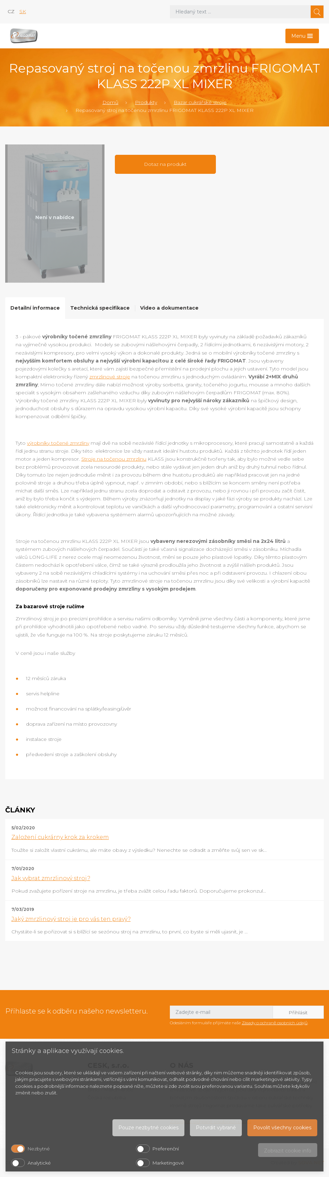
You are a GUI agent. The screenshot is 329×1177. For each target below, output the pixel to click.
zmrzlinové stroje (109, 377)
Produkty (146, 102)
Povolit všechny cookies (282, 1127)
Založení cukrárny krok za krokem (60, 837)
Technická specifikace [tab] (100, 308)
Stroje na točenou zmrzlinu (113, 459)
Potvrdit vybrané (216, 1127)
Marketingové (168, 1163)
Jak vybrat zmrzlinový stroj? (50, 878)
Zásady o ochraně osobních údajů (275, 1022)
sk (22, 11)
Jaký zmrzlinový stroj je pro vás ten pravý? (71, 919)
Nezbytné (39, 1148)
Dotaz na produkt (165, 164)
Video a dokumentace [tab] (169, 308)
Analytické (39, 1163)
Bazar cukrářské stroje (200, 102)
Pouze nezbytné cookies (148, 1127)
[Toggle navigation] (302, 36)
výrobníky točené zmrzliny (58, 443)
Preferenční (166, 1148)
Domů (110, 102)
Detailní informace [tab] (35, 308)
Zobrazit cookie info (287, 1151)
